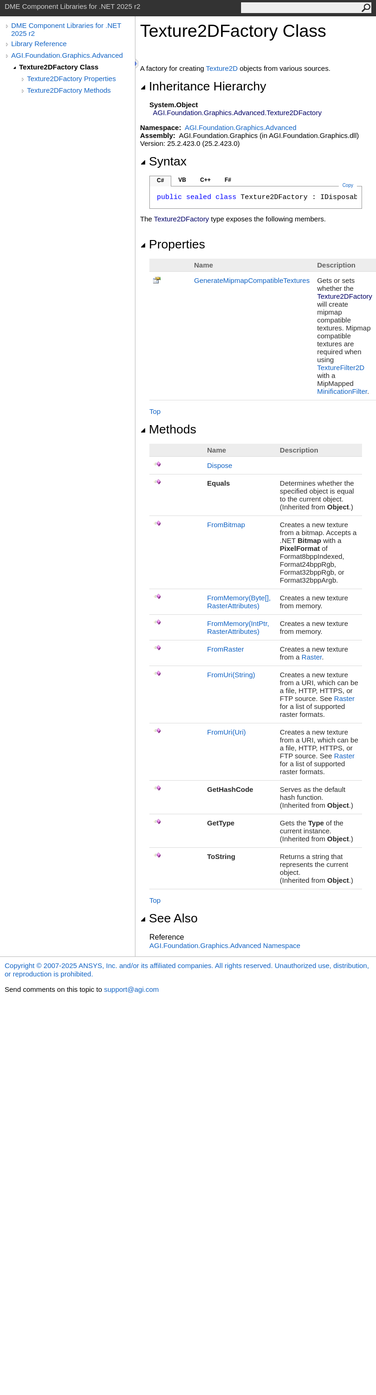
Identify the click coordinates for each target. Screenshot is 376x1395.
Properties (172, 244)
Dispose (219, 465)
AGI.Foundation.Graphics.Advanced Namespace (224, 945)
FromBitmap (226, 525)
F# (228, 180)
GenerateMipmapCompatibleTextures (251, 280)
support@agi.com (131, 989)
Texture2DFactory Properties (71, 78)
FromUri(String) (231, 675)
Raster (312, 657)
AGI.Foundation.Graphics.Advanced (67, 55)
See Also (169, 918)
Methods (168, 429)
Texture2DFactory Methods (69, 90)
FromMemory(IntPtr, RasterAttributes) (238, 627)
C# (160, 180)
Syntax (163, 161)
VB (182, 180)
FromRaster (225, 649)
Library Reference (39, 44)
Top (155, 411)
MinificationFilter (342, 391)
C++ (205, 180)
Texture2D (221, 68)
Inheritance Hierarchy (203, 86)
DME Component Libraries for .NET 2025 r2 (66, 29)
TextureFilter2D (340, 367)
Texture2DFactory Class (59, 67)
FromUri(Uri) (226, 732)
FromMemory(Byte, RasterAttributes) (239, 602)
